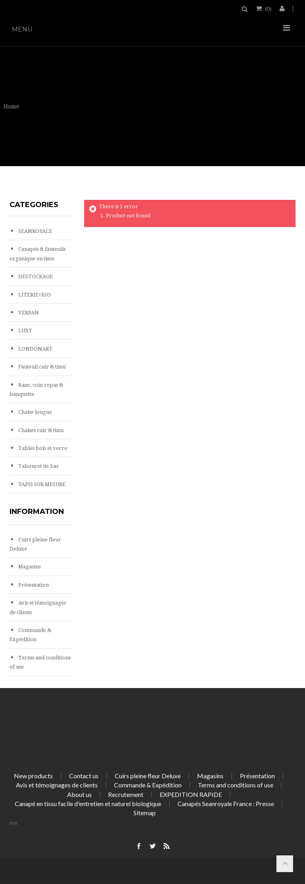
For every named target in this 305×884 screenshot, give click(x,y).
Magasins (29, 567)
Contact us (83, 775)
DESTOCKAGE (35, 276)
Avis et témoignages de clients (57, 785)
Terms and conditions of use (235, 785)
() (268, 8)
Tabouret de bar (38, 466)
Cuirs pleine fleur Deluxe (148, 775)
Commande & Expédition (147, 785)
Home (11, 106)
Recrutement (125, 794)
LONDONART (34, 349)
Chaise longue (34, 412)
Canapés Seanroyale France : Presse (226, 803)
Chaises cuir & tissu (40, 430)
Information (37, 511)
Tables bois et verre (42, 448)
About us (79, 794)
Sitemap (144, 812)
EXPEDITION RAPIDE (191, 794)
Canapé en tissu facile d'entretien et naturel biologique (88, 803)
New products (33, 775)
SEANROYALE (34, 231)
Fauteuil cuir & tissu (41, 367)
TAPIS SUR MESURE (41, 484)
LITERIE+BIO (34, 295)
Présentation (33, 585)
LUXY (24, 330)
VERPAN (28, 313)
